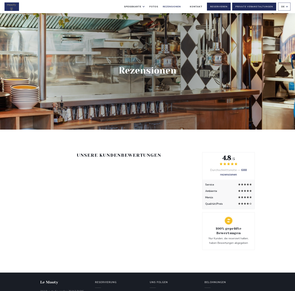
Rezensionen (172, 6)
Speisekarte (134, 6)
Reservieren (218, 6)
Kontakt (196, 6)
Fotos (153, 6)
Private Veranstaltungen (254, 6)
